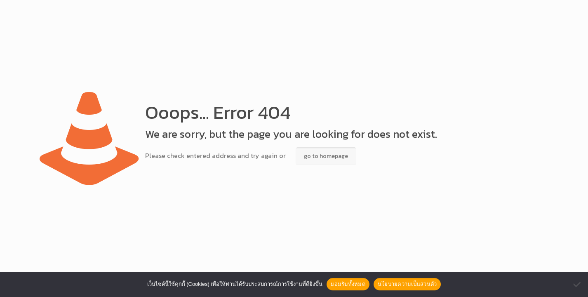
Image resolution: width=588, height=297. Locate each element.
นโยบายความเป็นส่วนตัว (407, 284)
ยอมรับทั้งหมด (348, 284)
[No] (578, 284)
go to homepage (326, 156)
